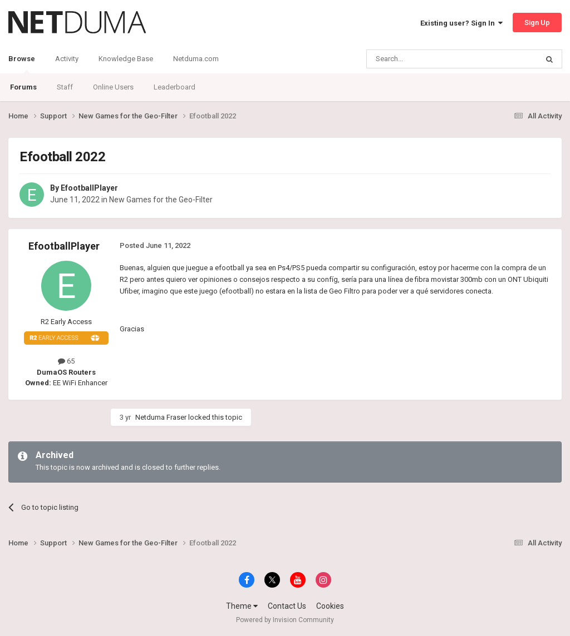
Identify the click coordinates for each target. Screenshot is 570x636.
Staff (65, 87)
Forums (23, 87)
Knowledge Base (126, 58)
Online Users (113, 87)
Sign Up (537, 22)
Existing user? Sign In (461, 23)
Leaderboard (174, 87)
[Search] (425, 59)
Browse (21, 63)
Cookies (330, 606)
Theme (242, 606)
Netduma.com (196, 58)
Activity (66, 58)
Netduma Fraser (160, 417)
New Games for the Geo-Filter (161, 199)
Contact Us (287, 606)
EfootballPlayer (89, 187)
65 (66, 361)
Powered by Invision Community (285, 620)
